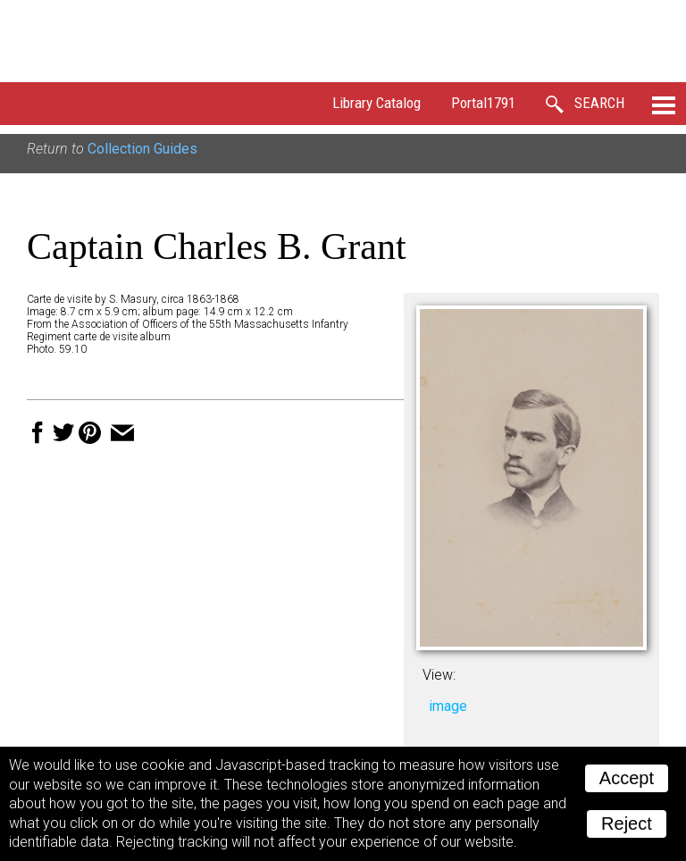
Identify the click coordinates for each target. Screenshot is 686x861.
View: (439, 674)
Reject (626, 823)
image (448, 706)
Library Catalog (376, 103)
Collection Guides (142, 148)
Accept (626, 778)
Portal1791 (483, 103)
